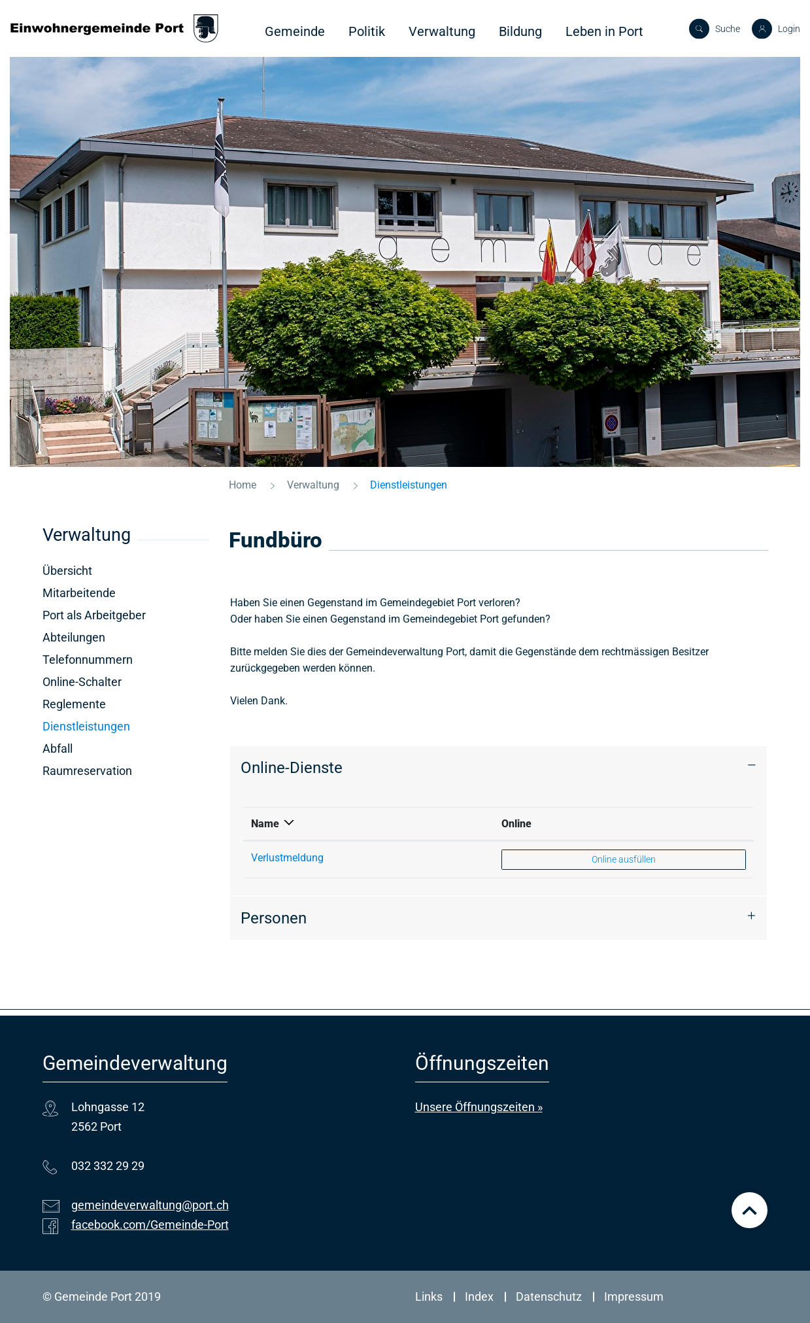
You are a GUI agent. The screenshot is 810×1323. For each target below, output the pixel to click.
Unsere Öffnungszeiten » (479, 1107)
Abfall (57, 748)
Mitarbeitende (79, 593)
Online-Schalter (82, 682)
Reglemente (74, 704)
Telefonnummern (87, 659)
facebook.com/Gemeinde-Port (150, 1224)
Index (479, 1296)
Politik (366, 31)
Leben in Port (604, 31)
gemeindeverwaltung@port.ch (150, 1205)
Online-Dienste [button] (292, 768)
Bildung (520, 31)
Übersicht (67, 570)
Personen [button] (274, 918)
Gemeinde (295, 31)
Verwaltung (442, 31)
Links (429, 1296)
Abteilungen (73, 637)
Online (516, 823)
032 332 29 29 (107, 1166)
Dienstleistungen (120, 726)
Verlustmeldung (287, 857)
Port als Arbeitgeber (94, 615)
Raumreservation (87, 771)
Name (265, 823)
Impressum (634, 1296)
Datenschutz (549, 1296)
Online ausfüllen (624, 859)
